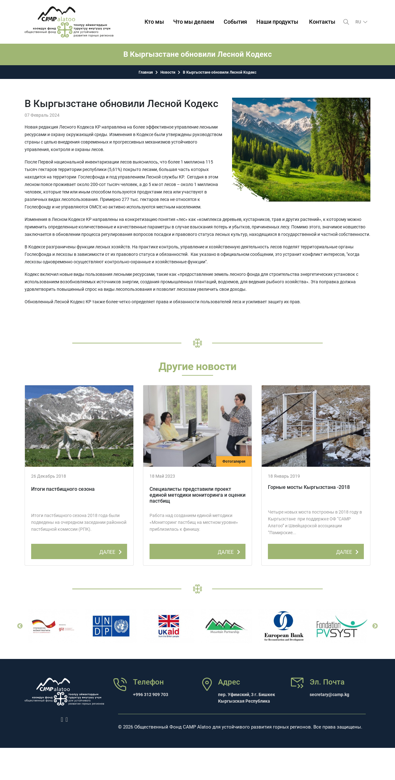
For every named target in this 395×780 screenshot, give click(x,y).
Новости (167, 72)
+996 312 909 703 (150, 694)
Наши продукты (277, 21)
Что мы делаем (194, 21)
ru (358, 21)
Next (375, 626)
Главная (146, 72)
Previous (20, 626)
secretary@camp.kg (329, 694)
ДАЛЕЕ (111, 551)
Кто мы (154, 21)
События (235, 21)
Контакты (322, 21)
